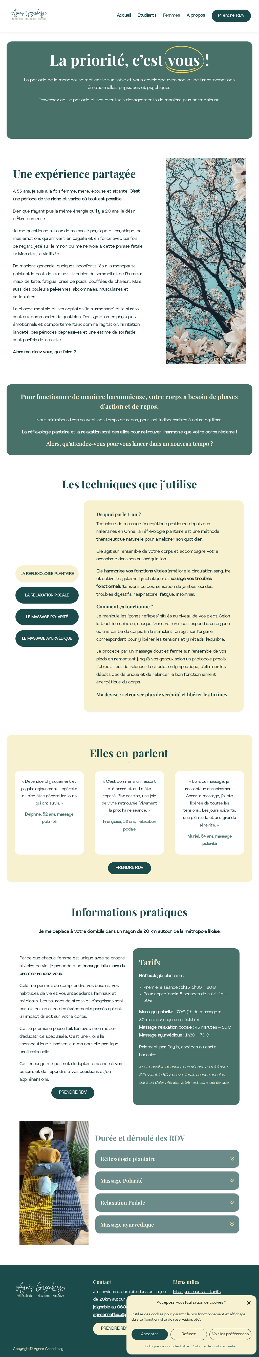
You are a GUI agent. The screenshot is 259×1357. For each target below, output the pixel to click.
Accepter (150, 1334)
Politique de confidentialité (167, 1346)
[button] (248, 1302)
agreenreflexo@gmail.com (119, 1315)
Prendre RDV (73, 1093)
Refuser (189, 1334)
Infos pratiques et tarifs (197, 1292)
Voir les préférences (230, 1334)
